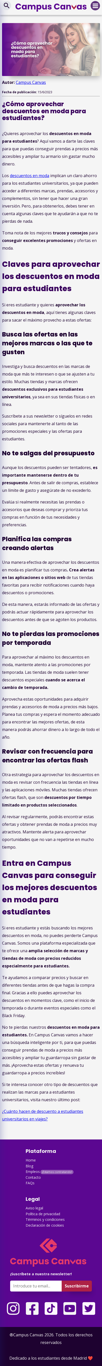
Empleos (33, 1171)
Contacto (33, 1177)
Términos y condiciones (45, 1219)
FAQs (30, 1183)
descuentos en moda (29, 175)
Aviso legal (34, 1208)
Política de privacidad (43, 1213)
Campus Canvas (31, 82)
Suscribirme (77, 1286)
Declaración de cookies (45, 1225)
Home (31, 1160)
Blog (29, 1166)
